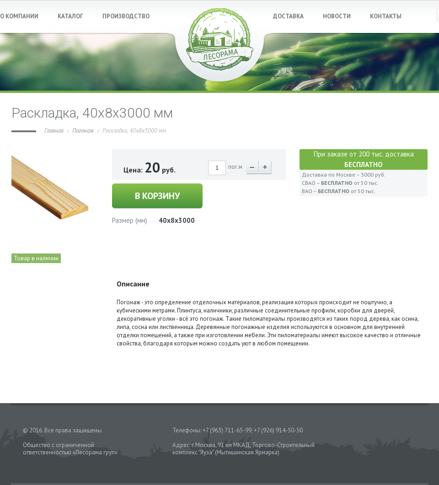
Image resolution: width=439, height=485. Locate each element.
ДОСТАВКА (288, 16)
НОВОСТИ (337, 16)
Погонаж (83, 131)
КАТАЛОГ (70, 16)
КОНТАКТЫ (386, 16)
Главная (54, 131)
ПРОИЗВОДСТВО (126, 16)
